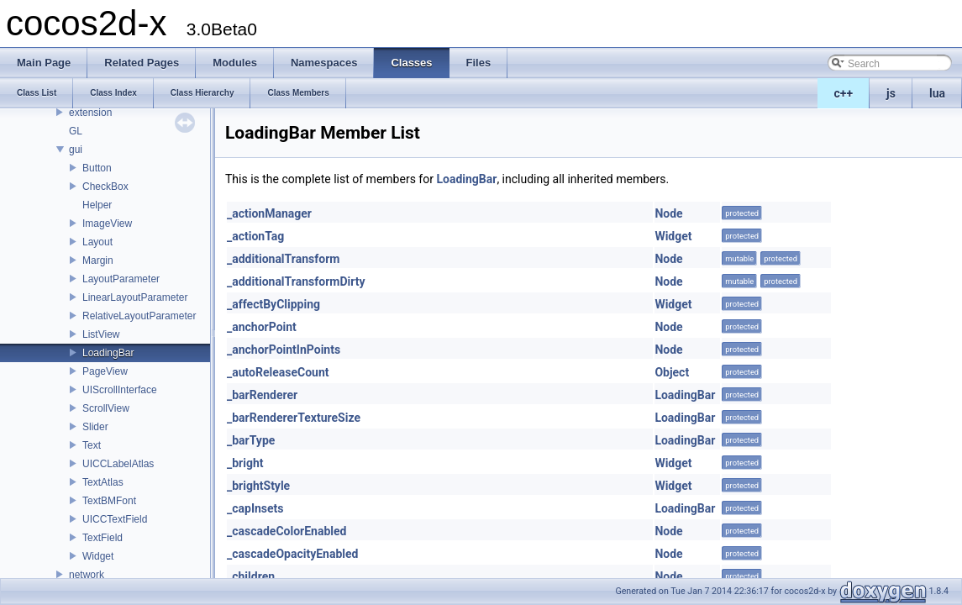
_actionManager (269, 213)
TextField (102, 538)
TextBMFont (109, 501)
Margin (97, 260)
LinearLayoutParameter (134, 297)
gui (75, 149)
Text (91, 445)
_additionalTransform (283, 259)
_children (251, 576)
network (86, 575)
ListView (100, 334)
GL (75, 131)
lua (937, 93)
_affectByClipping (273, 304)
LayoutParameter (121, 279)
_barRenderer (262, 395)
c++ (844, 93)
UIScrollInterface (119, 390)
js (891, 93)
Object (671, 372)
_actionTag (255, 236)
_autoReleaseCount (278, 372)
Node (668, 213)
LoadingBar (108, 353)
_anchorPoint (262, 327)
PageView (105, 371)
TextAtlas (103, 482)
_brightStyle (258, 485)
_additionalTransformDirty (296, 281)
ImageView (107, 223)
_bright (245, 463)
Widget (97, 556)
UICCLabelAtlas (118, 464)
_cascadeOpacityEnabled (292, 553)
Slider (95, 427)
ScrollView (105, 408)
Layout (97, 242)
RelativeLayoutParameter (139, 316)
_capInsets (255, 508)
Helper (97, 205)
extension (90, 112)
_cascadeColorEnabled (286, 531)
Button (97, 168)
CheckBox (105, 186)
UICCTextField (114, 519)
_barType (251, 440)
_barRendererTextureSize (293, 417)
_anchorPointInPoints (283, 349)
